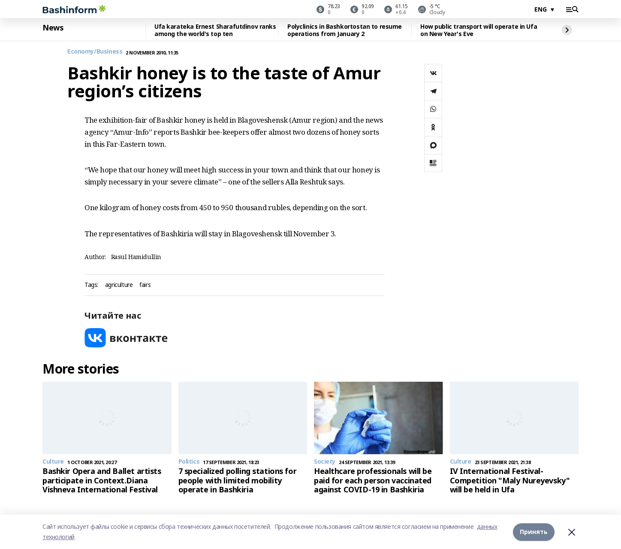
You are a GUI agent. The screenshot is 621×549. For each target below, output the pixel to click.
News (52, 28)
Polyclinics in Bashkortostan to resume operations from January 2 (344, 30)
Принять (534, 532)
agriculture (119, 285)
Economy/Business (94, 51)
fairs (145, 285)
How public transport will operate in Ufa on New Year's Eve (478, 30)
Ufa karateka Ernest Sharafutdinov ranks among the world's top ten (215, 30)
